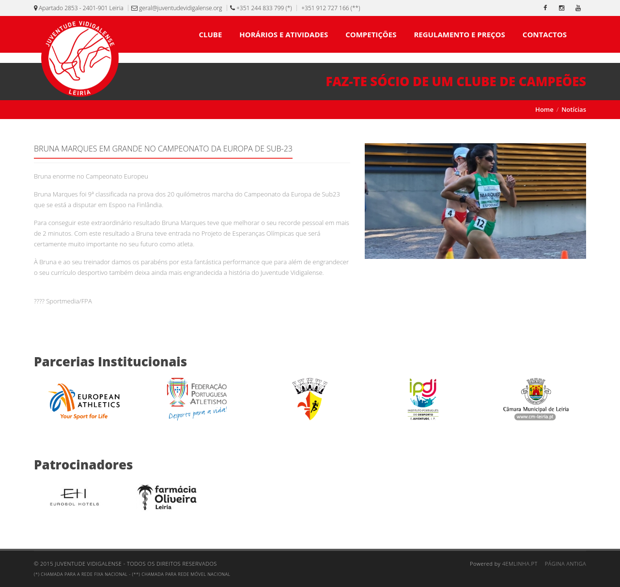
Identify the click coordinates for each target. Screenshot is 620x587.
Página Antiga (565, 563)
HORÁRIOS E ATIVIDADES (283, 34)
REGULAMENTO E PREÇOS (459, 34)
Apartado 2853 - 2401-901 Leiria (79, 8)
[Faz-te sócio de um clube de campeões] (310, 81)
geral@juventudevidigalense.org (176, 8)
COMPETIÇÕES (370, 34)
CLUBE (210, 34)
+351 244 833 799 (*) (261, 8)
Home (544, 109)
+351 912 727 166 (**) (330, 8)
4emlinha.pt (520, 563)
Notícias (573, 109)
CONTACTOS (545, 34)
